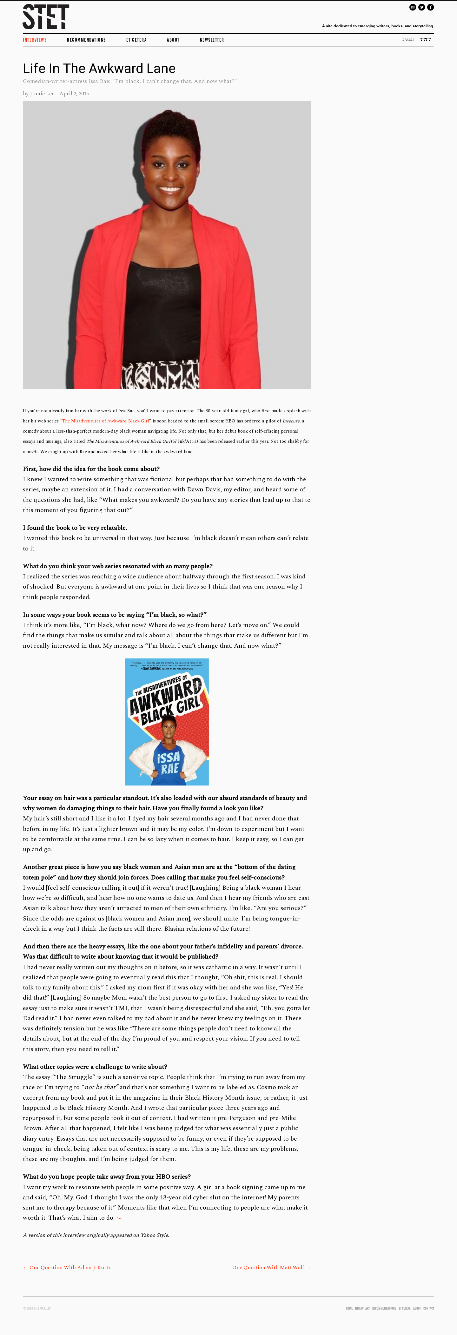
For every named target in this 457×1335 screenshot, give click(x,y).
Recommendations (86, 40)
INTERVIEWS (35, 40)
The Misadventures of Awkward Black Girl (105, 421)
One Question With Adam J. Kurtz (67, 1268)
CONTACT (428, 1308)
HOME (349, 1308)
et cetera (136, 40)
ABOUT (173, 40)
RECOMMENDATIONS (384, 1308)
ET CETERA (405, 1308)
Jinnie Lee (42, 94)
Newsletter (212, 40)
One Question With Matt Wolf (271, 1268)
